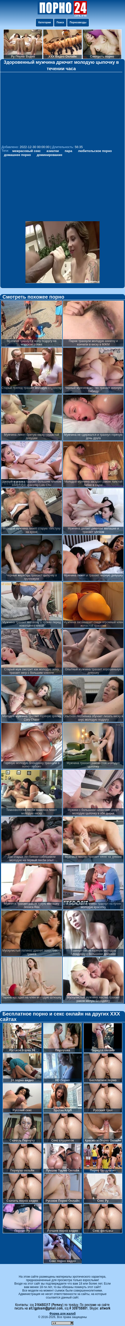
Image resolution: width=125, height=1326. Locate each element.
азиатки (52, 151)
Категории (44, 22)
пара (68, 151)
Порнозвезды (78, 22)
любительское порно (95, 151)
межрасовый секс (26, 151)
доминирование (49, 155)
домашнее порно (17, 155)
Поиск (60, 22)
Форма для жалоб (62, 1313)
